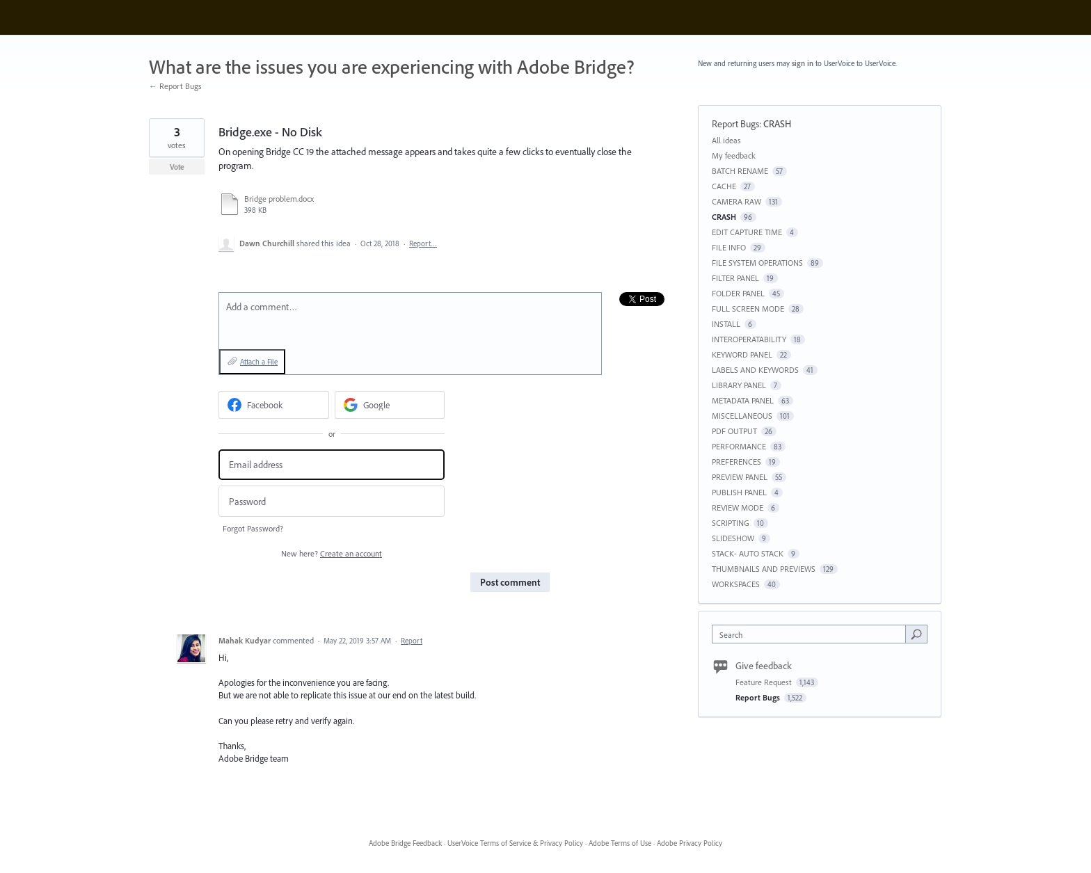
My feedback (734, 155)
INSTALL (726, 324)
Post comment (510, 582)
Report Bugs (735, 124)
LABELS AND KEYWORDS (755, 370)
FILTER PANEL (735, 278)
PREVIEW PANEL (739, 477)
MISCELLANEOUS (742, 415)
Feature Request (764, 682)
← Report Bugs (175, 86)
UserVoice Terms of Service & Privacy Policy (515, 843)
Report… (423, 243)
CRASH (777, 124)
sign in (802, 63)
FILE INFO (729, 247)
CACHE (724, 186)
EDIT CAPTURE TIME (747, 232)
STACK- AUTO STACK (747, 553)
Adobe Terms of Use (620, 843)
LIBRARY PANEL (739, 385)
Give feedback (763, 665)
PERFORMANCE (739, 446)
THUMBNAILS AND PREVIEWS (763, 568)
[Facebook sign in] (273, 405)
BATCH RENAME (740, 171)
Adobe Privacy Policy (689, 843)
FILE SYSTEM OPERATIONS (757, 262)
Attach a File (259, 362)
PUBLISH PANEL (739, 492)
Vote (177, 167)
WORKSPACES (736, 584)
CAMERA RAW (736, 201)
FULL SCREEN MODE (748, 308)
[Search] (916, 634)
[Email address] (331, 465)
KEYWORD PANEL (742, 354)
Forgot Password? (253, 528)
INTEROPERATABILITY (749, 339)
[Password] (331, 501)
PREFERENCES (736, 461)
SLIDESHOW (733, 538)
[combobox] (812, 634)
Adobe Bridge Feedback (405, 843)
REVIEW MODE (737, 507)
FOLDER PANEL (738, 293)
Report (411, 641)
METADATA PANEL (743, 400)
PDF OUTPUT (734, 431)
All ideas (726, 140)
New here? (331, 553)
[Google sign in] (390, 405)
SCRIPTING (730, 523)
